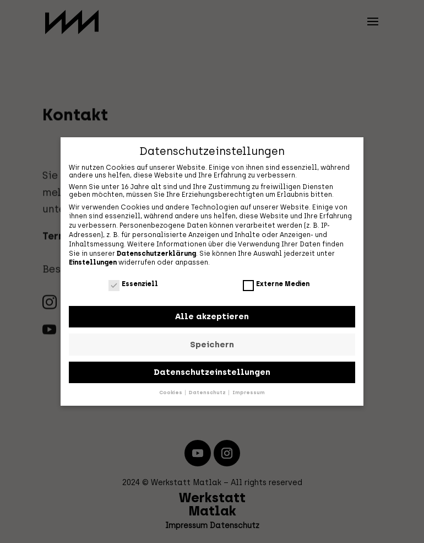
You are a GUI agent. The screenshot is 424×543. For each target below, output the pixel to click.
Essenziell (133, 283)
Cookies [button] (171, 392)
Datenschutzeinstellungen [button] (212, 372)
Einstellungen (93, 262)
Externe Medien (276, 283)
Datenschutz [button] (208, 392)
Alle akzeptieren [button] (212, 316)
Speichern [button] (212, 343)
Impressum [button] (248, 392)
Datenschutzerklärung (156, 252)
